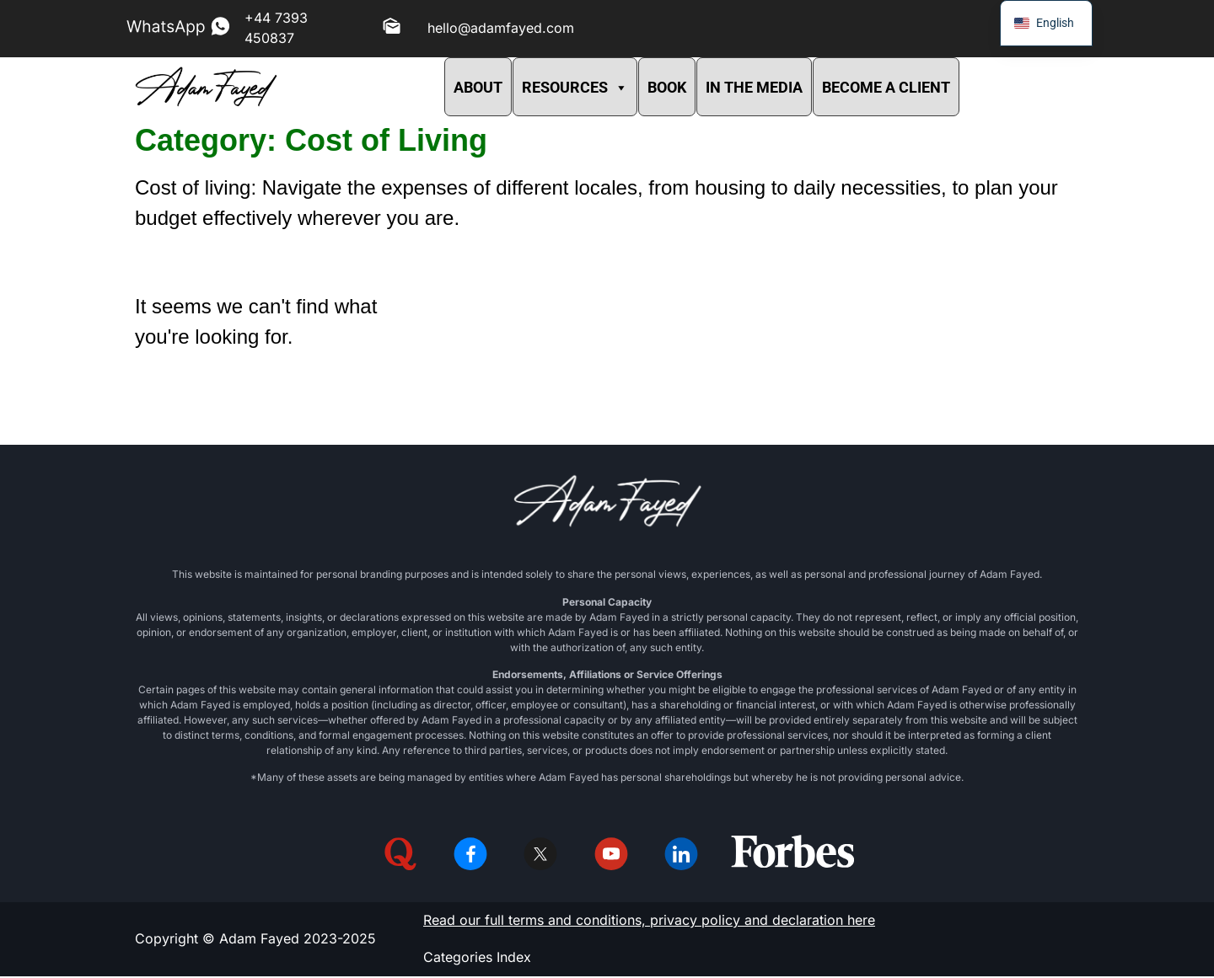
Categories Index (477, 958)
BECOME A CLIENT (886, 87)
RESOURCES (575, 87)
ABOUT (478, 87)
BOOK (666, 87)
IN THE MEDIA (754, 87)
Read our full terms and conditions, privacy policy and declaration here (649, 921)
